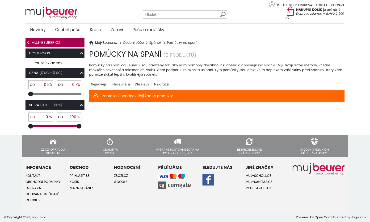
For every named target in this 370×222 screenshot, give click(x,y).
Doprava (338, 5)
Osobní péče (67, 29)
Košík (74, 181)
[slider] (30, 94)
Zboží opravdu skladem (53, 151)
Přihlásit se (284, 5)
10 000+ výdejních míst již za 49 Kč (314, 151)
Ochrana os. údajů (42, 194)
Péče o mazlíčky (148, 29)
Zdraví (117, 29)
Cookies (32, 200)
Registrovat (304, 5)
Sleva (45, 104)
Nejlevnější (121, 84)
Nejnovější (99, 84)
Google (120, 181)
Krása (95, 29)
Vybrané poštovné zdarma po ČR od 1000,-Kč (177, 151)
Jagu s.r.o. (358, 217)
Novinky (38, 29)
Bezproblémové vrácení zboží (249, 151)
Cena (46, 72)
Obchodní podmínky (43, 181)
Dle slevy (142, 84)
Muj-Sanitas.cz (258, 181)
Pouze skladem (48, 63)
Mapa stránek (82, 188)
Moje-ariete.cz (258, 188)
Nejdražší (161, 84)
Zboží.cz (121, 175)
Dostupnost (40, 53)
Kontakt (322, 5)
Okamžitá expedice (110, 151)
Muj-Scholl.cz (258, 175)
